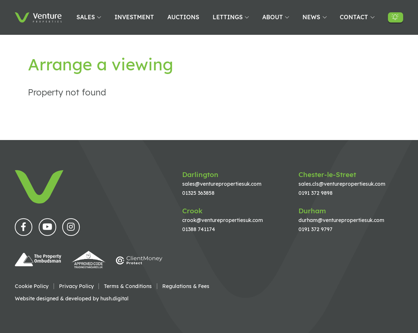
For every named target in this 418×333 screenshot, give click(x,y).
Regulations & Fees (185, 286)
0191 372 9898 (315, 193)
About (272, 17)
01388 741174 (198, 229)
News (311, 17)
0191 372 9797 (315, 229)
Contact (354, 17)
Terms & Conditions (128, 286)
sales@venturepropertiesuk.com (222, 184)
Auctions (183, 17)
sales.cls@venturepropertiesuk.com (341, 184)
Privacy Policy (76, 286)
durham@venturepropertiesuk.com (341, 220)
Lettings (228, 17)
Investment (134, 17)
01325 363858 (198, 193)
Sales (85, 17)
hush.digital (114, 298)
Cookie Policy (32, 286)
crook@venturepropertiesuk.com (222, 220)
